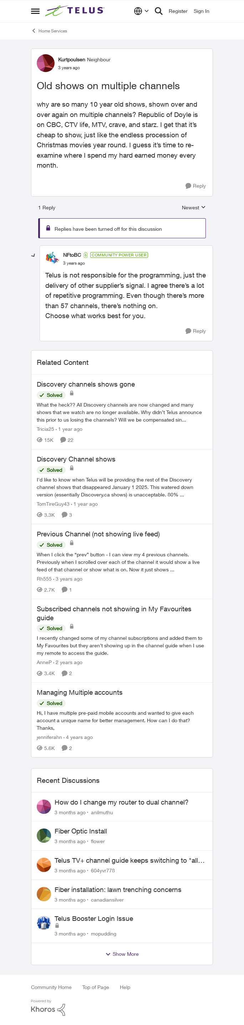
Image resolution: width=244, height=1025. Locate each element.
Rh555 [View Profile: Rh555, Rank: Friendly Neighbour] (44, 579)
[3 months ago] (70, 812)
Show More (122, 954)
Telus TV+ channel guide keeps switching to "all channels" (126, 860)
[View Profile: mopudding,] (44, 923)
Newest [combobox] (194, 207)
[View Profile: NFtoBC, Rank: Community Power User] (52, 259)
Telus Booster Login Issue (94, 918)
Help (125, 987)
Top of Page (95, 987)
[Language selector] (141, 11)
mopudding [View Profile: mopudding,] (103, 933)
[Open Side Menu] (35, 11)
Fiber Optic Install (81, 831)
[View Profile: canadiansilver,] (44, 894)
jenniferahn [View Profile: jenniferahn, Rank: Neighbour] (49, 737)
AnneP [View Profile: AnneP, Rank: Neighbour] (44, 662)
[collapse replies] (33, 255)
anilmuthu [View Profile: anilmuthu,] (102, 812)
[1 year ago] (69, 429)
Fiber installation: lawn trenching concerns (118, 889)
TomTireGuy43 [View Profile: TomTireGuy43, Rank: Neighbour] (53, 504)
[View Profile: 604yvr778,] (44, 865)
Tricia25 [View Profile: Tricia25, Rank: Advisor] (45, 429)
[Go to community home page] (75, 11)
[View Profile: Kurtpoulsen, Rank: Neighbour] (46, 63)
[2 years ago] (67, 662)
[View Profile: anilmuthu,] (44, 807)
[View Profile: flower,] (44, 835)
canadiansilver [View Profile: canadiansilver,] (107, 899)
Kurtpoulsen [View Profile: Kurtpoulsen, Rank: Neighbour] (71, 59)
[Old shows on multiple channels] (74, 263)
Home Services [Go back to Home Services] (49, 31)
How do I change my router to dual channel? (122, 802)
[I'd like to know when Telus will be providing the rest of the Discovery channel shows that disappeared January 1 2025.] (122, 487)
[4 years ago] (78, 737)
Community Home (51, 987)
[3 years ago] (67, 578)
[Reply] (195, 186)
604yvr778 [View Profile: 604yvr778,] (103, 870)
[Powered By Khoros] (122, 1008)
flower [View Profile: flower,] (98, 841)
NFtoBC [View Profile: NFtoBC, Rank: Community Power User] (72, 255)
